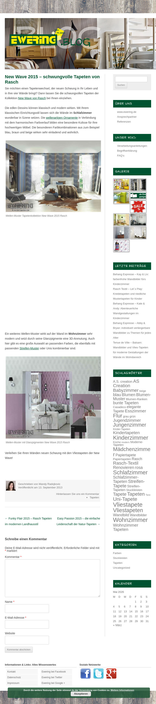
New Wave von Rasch (32, 98)
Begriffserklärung (127, 150)
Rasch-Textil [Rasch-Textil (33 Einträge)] (126, 463)
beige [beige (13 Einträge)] (142, 390)
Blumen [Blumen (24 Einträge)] (128, 394)
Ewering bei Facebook (54, 671)
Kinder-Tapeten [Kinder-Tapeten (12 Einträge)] (121, 429)
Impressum (13, 683)
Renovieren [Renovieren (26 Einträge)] (123, 467)
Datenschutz (14, 677)
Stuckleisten (120, 558)
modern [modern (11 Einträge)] (125, 442)
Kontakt (11, 671)
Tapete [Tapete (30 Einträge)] (120, 494)
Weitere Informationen (122, 690)
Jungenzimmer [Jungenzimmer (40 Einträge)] (129, 425)
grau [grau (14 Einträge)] (126, 416)
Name (9, 601)
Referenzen (124, 121)
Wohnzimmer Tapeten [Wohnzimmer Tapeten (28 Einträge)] (125, 527)
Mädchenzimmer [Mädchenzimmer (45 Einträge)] (132, 451)
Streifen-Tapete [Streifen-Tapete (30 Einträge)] (129, 483)
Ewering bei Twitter (52, 677)
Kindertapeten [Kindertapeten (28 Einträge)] (126, 432)
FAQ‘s (120, 155)
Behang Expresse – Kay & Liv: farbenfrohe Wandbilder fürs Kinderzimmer (131, 279)
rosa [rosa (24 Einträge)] (139, 467)
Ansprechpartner (127, 116)
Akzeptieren (81, 693)
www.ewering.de (126, 111)
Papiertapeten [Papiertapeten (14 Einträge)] (122, 459)
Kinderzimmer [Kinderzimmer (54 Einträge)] (130, 438)
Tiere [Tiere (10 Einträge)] (148, 495)
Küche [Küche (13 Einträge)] (117, 442)
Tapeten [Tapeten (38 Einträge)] (136, 494)
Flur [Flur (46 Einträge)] (117, 416)
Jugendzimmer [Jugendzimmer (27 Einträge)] (127, 420)
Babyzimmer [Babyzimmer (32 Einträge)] (126, 390)
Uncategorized (121, 567)
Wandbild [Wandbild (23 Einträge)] (121, 515)
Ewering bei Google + (53, 683)
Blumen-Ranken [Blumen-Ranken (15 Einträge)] (136, 399)
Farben (117, 553)
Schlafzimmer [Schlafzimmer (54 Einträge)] (130, 472)
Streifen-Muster (29, 348)
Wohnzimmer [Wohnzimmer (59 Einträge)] (130, 520)
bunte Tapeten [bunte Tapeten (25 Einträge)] (126, 403)
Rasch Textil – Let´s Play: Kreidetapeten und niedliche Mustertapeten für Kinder (129, 293)
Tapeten (94, 497)
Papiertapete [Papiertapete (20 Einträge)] (126, 455)
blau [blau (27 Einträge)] (117, 394)
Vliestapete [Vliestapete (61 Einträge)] (128, 504)
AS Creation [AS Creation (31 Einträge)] (126, 383)
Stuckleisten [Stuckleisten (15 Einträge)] (134, 490)
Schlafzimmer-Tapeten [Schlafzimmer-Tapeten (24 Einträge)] (126, 479)
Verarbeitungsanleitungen (132, 145)
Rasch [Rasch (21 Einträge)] (137, 459)
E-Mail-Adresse (15, 617)
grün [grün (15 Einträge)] (132, 416)
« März (117, 625)
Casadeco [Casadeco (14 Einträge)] (119, 407)
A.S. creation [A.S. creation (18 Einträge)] (122, 382)
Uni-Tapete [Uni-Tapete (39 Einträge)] (125, 499)
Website (10, 633)
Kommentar (13, 556)
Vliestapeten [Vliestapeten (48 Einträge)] (128, 510)
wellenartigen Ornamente (62, 117)
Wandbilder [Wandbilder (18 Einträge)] (138, 515)
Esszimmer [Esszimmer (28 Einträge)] (135, 410)
